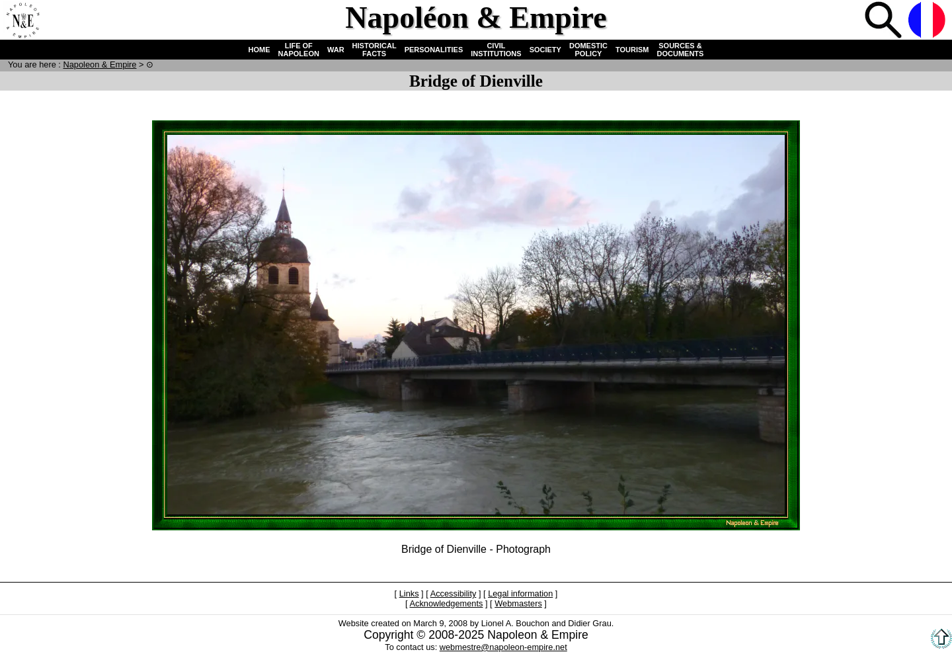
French (928, 21)
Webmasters (518, 603)
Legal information (520, 593)
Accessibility (453, 593)
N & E (99, 64)
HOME (259, 50)
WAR (335, 50)
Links (409, 593)
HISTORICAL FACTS (374, 50)
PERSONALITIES (434, 50)
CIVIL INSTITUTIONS (496, 50)
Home (22, 21)
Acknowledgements (446, 603)
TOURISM (632, 50)
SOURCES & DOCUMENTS (680, 50)
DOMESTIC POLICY (588, 50)
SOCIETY (545, 50)
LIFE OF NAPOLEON (298, 50)
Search (884, 21)
